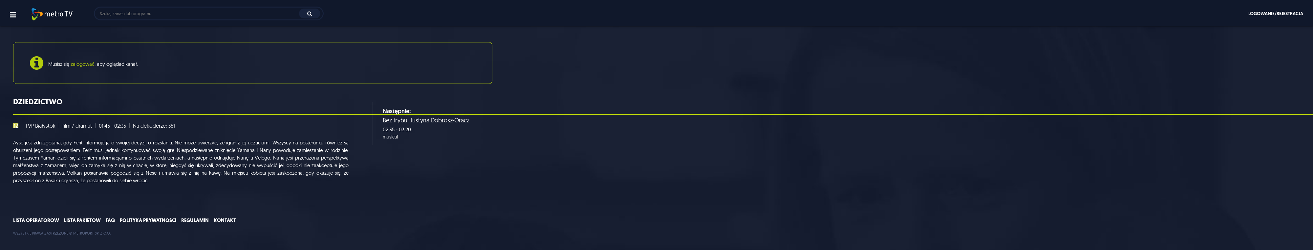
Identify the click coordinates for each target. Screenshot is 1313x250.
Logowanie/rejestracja (1275, 13)
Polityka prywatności (148, 220)
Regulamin (195, 220)
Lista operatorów (36, 220)
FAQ (110, 220)
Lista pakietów (82, 220)
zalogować (83, 64)
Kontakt (225, 220)
